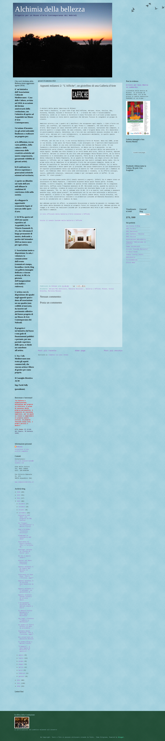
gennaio (22, 676)
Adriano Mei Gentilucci (58, 289)
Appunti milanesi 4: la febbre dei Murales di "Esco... (26, 569)
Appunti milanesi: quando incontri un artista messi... (25, 597)
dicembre (22, 504)
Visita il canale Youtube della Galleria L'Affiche (61, 220)
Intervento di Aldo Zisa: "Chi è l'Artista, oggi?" (26, 576)
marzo (21, 670)
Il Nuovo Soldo (132, 252)
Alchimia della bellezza (50, 9)
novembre (22, 507)
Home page (80, 351)
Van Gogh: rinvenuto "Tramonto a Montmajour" (26, 620)
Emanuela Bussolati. (76, 289)
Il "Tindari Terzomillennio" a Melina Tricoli (26, 525)
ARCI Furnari (131, 228)
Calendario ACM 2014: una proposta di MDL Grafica (25, 518)
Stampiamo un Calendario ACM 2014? (24, 537)
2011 (19, 683)
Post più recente (47, 351)
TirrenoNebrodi (132, 260)
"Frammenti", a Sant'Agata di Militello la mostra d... (24, 649)
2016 (19, 492)
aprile (21, 667)
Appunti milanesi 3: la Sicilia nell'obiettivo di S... (26, 583)
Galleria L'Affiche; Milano (96, 289)
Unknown (19, 447)
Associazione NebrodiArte (136, 239)
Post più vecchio (113, 351)
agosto (21, 655)
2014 (19, 498)
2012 (19, 680)
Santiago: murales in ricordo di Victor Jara (25, 551)
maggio (21, 664)
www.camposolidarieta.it (24, 482)
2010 (19, 686)
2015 (19, 495)
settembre (23, 513)
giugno (21, 661)
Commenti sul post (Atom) (58, 355)
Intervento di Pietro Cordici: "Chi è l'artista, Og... (26, 544)
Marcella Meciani (54, 291)
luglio (21, 658)
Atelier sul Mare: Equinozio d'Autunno (25, 562)
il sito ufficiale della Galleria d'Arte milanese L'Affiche (65, 214)
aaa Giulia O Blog (133, 226)
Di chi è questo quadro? (24, 556)
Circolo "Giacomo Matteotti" (137, 249)
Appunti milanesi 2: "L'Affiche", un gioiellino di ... (26, 590)
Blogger (121, 737)
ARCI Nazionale (132, 231)
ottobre (22, 510)
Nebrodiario (130, 257)
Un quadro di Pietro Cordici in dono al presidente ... (26, 626)
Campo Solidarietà (133, 246)
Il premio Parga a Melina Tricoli (25, 642)
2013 (19, 501)
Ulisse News (130, 262)
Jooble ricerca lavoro (134, 254)
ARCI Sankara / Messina (135, 234)
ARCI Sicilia (131, 236)
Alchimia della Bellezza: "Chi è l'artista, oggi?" (26, 632)
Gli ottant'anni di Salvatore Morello (26, 638)
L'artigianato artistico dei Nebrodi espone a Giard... (25, 605)
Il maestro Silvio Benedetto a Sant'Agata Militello (25, 613)
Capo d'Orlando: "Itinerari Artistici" (24, 531)
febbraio (22, 673)
